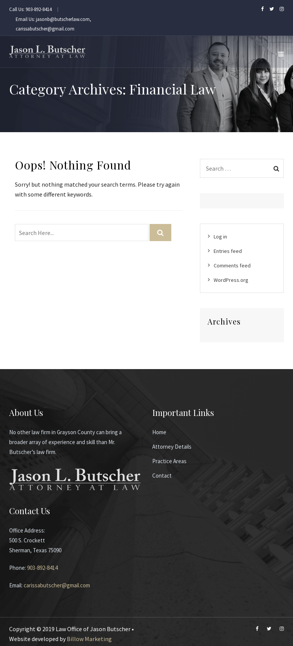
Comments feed (232, 265)
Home (159, 432)
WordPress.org (231, 280)
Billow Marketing (89, 639)
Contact (162, 475)
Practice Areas (169, 461)
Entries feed (228, 251)
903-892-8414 (42, 567)
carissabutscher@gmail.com (57, 585)
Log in (220, 236)
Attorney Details (172, 446)
